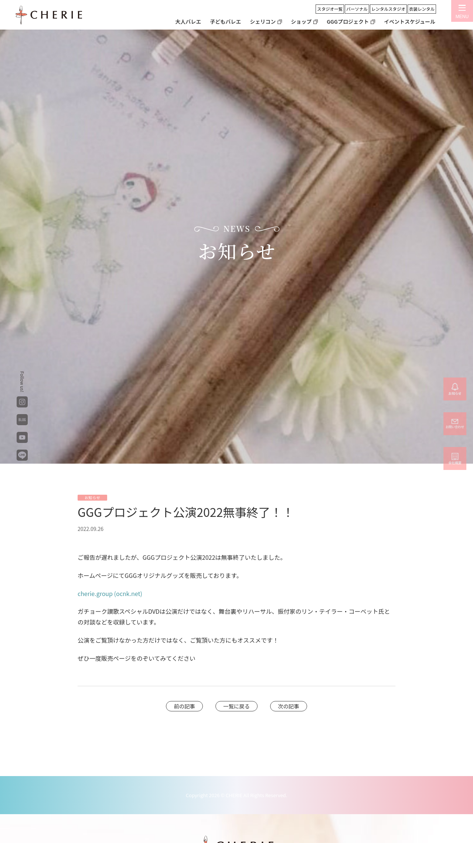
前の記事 (184, 706)
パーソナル (357, 9)
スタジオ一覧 (330, 9)
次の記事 (288, 706)
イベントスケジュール (409, 21)
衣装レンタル (422, 9)
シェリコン (263, 21)
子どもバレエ (225, 21)
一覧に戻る (236, 706)
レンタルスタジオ (388, 9)
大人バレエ (188, 21)
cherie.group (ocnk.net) (110, 593)
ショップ (301, 21)
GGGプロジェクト (348, 21)
